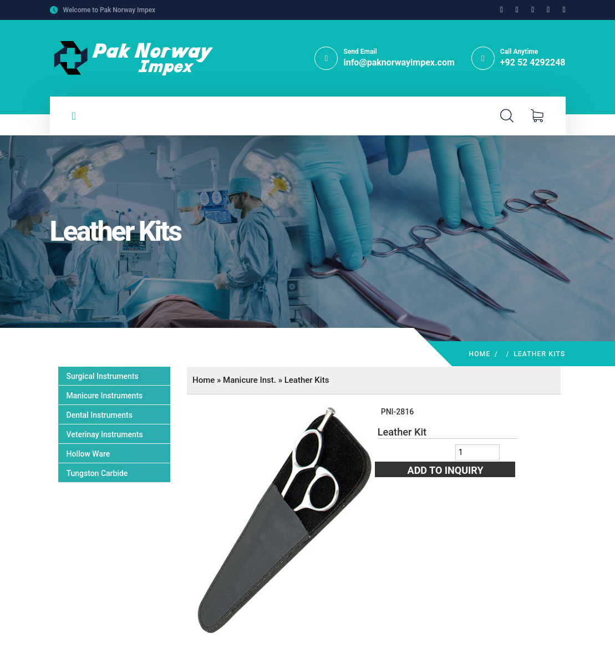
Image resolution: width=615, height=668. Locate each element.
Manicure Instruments (105, 395)
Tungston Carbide (97, 473)
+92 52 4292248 (533, 62)
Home (480, 354)
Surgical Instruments (103, 376)
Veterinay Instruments (105, 434)
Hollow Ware (88, 453)
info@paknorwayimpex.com (398, 62)
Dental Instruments (100, 415)
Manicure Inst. (249, 380)
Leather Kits (306, 380)
